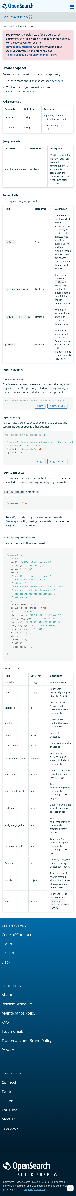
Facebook (10, 1128)
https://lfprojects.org (35, 1189)
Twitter (8, 1091)
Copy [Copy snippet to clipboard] (40, 405)
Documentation (17, 17)
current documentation (20, 46)
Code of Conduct (16, 934)
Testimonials (13, 1031)
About (7, 994)
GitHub (8, 952)
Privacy (8, 1049)
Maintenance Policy (18, 1013)
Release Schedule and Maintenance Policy (31, 55)
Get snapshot (14, 521)
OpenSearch (18, 6)
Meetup (8, 1119)
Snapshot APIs (9, 26)
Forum (7, 943)
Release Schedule (17, 1003)
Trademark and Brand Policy (27, 1040)
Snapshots (56, 81)
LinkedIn (9, 1100)
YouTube (9, 1109)
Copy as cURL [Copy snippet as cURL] (57, 405)
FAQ (5, 1022)
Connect (9, 1082)
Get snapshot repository (21, 91)
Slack (6, 962)
